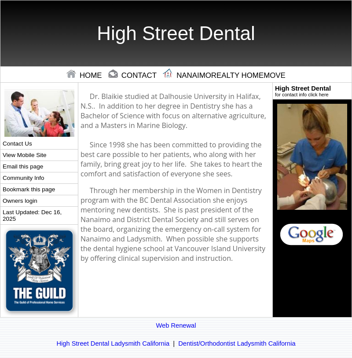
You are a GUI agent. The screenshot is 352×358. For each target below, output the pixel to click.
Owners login (20, 200)
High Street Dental (312, 91)
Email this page (23, 166)
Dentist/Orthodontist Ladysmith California (236, 343)
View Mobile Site (24, 155)
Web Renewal (176, 325)
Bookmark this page (29, 189)
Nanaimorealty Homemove (224, 75)
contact (133, 75)
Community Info (23, 178)
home (85, 75)
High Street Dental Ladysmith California (112, 343)
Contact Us (17, 143)
